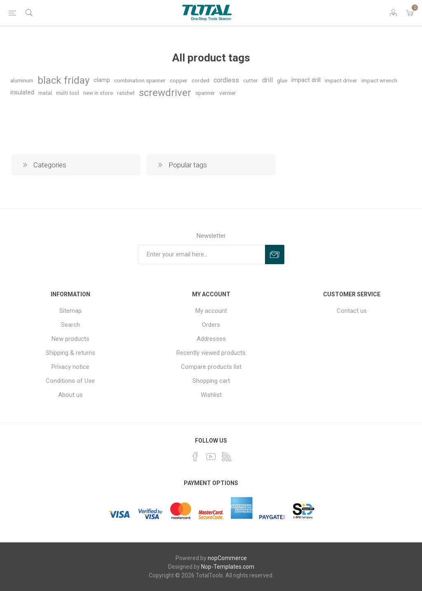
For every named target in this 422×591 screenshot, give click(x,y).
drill (267, 80)
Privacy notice (70, 367)
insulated (22, 92)
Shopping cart (211, 381)
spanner (205, 92)
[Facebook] (195, 456)
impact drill (306, 80)
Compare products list (211, 367)
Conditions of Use (70, 381)
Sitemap (70, 310)
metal (45, 92)
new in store (98, 92)
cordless (226, 80)
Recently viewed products (211, 352)
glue (282, 80)
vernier (227, 92)
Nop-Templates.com (227, 566)
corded (200, 80)
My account (211, 310)
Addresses (211, 338)
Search (70, 324)
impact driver (341, 80)
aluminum (21, 80)
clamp (102, 80)
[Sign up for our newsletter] (201, 254)
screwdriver (165, 92)
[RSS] (226, 456)
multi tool (67, 92)
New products (70, 338)
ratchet (126, 92)
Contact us (352, 310)
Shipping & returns (70, 352)
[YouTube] (211, 456)
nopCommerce (227, 558)
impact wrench (379, 80)
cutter (250, 80)
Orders (211, 324)
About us (70, 395)
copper (179, 80)
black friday (63, 80)
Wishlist (211, 395)
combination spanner (140, 80)
